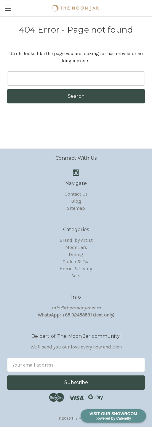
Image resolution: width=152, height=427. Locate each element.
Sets (76, 276)
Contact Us (76, 194)
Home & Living (76, 268)
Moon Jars (76, 247)
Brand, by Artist (76, 240)
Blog (76, 201)
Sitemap (76, 208)
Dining (76, 254)
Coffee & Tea (76, 261)
